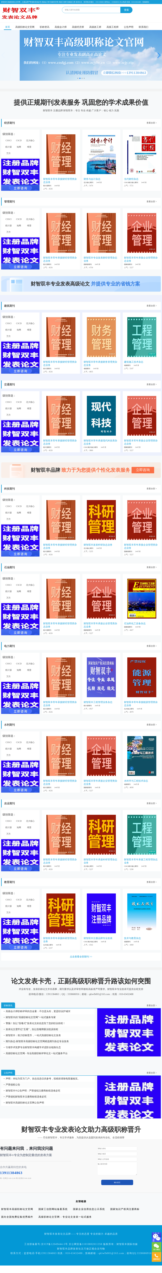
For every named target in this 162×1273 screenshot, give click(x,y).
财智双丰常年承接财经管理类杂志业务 (60, 181)
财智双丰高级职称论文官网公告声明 (25, 1102)
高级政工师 (95, 27)
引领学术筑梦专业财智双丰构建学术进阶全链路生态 (33, 1047)
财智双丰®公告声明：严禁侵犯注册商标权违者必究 (33, 1090)
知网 (19, 147)
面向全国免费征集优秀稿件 (17, 1217)
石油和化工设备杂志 (135, 623)
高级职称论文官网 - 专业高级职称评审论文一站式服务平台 (37, 1053)
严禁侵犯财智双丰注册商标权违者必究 (26, 1096)
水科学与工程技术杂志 (136, 781)
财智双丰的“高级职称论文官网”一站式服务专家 (31, 1017)
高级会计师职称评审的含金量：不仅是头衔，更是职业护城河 (38, 1011)
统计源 (8, 147)
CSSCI (8, 140)
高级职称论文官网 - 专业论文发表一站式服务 (65, 1217)
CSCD (19, 140)
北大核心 (30, 140)
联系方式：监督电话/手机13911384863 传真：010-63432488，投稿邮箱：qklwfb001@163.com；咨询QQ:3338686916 (81, 1253)
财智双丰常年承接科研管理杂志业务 (100, 861)
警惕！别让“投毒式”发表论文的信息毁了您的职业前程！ (35, 1023)
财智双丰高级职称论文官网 (17, 1209)
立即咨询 (143, 470)
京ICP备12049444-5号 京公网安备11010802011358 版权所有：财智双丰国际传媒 (89, 1244)
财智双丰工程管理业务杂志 (98, 702)
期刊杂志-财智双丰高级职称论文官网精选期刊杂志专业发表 (37, 1041)
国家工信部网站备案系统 (53, 1209)
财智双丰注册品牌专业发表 (98, 938)
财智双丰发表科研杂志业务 (98, 544)
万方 (8, 153)
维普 (29, 147)
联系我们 (143, 27)
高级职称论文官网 (24, 27)
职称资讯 (44, 27)
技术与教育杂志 (132, 938)
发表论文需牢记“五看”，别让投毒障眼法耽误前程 (32, 1029)
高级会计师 (61, 27)
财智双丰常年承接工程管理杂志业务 (141, 861)
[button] (77, 78)
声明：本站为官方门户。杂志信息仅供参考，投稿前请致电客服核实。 (43, 1078)
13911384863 (11, 1173)
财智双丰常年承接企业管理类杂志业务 (141, 259)
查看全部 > (152, 123)
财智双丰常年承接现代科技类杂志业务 (100, 442)
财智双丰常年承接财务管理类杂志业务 (100, 363)
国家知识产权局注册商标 (125, 1209)
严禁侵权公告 (13, 1084)
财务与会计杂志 (92, 179)
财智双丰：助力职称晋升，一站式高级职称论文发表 (33, 1035)
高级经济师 (78, 27)
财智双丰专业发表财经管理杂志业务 (100, 259)
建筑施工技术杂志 (133, 362)
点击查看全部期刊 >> (81, 956)
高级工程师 (113, 27)
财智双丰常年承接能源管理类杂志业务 (141, 704)
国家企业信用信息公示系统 (89, 1209)
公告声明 (128, 27)
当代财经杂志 (131, 179)
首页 (7, 27)
